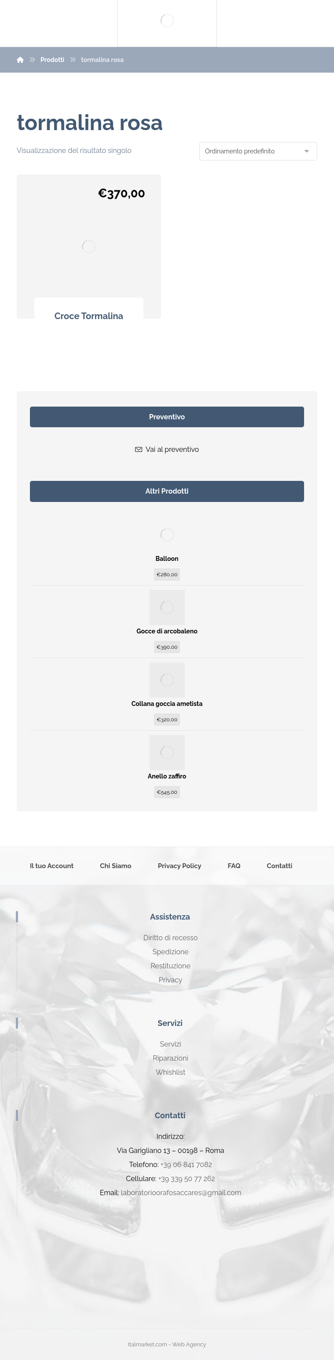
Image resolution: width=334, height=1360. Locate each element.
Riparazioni (170, 1058)
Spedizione (170, 952)
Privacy (170, 980)
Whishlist (171, 1072)
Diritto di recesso (170, 938)
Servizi (170, 1044)
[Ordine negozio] (258, 151)
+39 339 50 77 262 (186, 1179)
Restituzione (170, 966)
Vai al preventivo (167, 449)
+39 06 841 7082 (186, 1164)
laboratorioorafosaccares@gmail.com (181, 1193)
